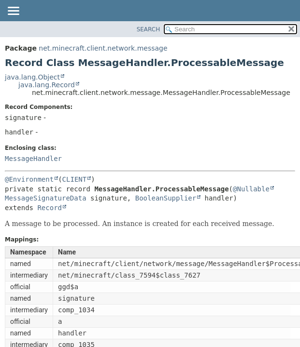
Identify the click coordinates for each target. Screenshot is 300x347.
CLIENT (74, 179)
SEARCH (148, 29)
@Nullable (251, 189)
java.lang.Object (32, 77)
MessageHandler (33, 158)
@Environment (29, 179)
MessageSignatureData (45, 198)
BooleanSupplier (165, 198)
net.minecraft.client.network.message (103, 48)
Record (49, 208)
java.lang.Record (46, 85)
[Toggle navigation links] (13, 11)
